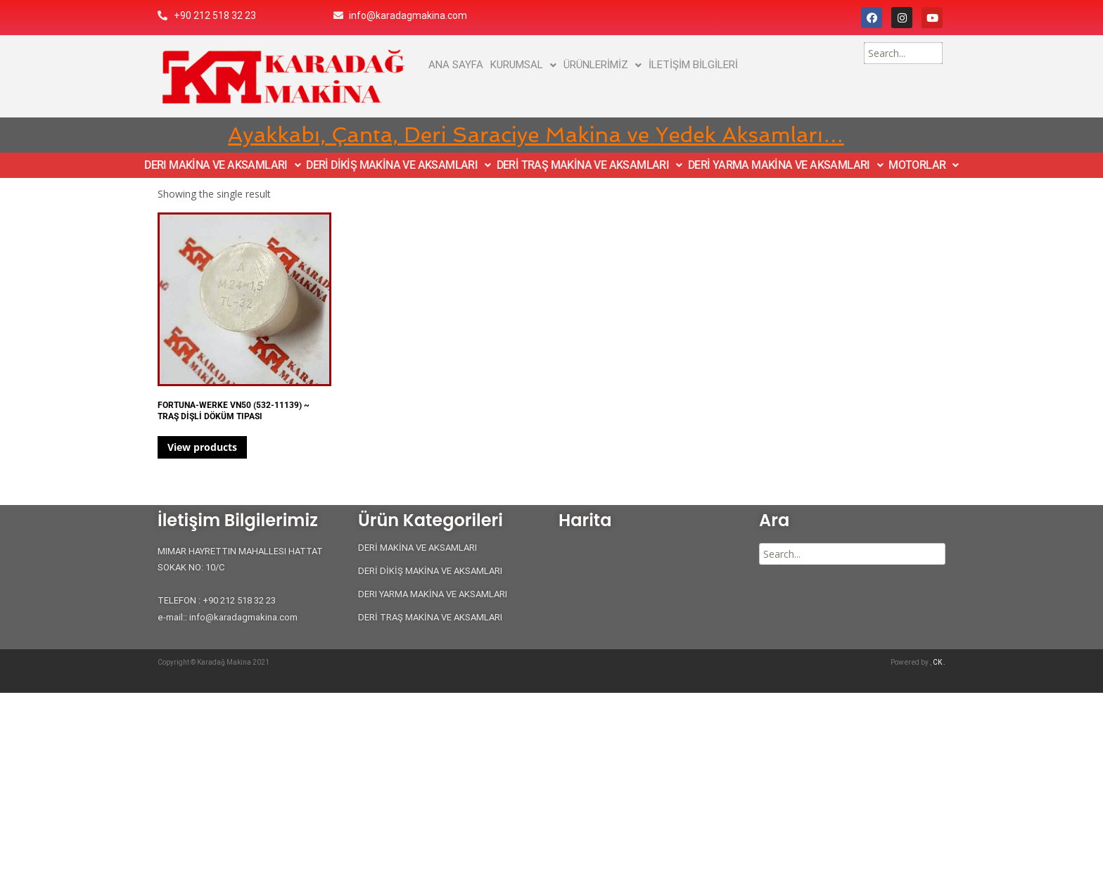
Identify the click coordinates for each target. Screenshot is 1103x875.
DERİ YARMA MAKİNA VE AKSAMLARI (785, 165)
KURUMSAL (523, 64)
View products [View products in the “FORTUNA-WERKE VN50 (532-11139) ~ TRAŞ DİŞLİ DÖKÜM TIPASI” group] (202, 447)
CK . (939, 662)
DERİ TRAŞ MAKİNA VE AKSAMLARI (589, 165)
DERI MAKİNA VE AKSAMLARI (222, 165)
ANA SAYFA (455, 64)
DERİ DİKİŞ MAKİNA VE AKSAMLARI (398, 165)
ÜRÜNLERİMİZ (602, 64)
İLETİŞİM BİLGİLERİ (693, 64)
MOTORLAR (923, 165)
